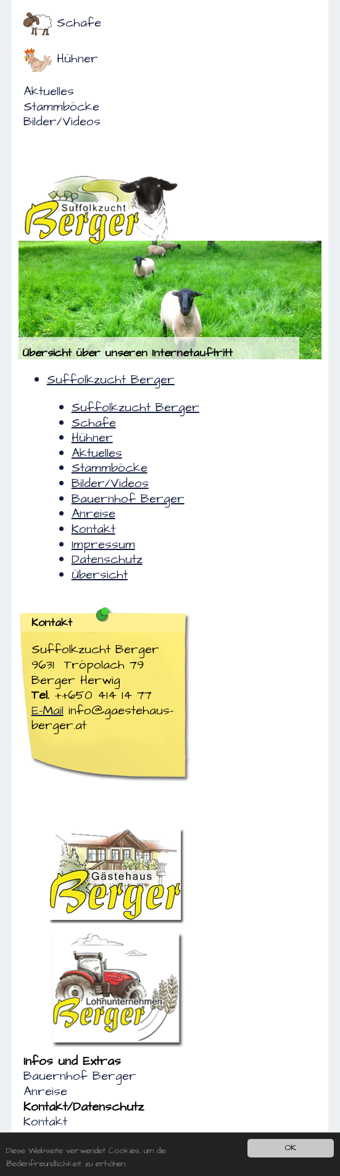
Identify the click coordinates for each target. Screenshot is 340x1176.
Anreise (45, 1091)
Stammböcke (61, 106)
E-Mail (47, 710)
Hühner (77, 58)
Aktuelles (48, 91)
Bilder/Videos (62, 121)
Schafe (79, 22)
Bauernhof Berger (79, 1076)
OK (290, 1147)
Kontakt (45, 1121)
